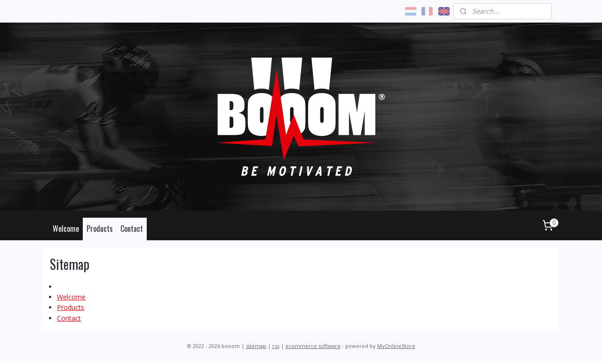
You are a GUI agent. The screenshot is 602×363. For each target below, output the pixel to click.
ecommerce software (313, 345)
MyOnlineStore (396, 345)
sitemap (256, 345)
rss (275, 345)
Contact (131, 228)
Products (100, 228)
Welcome (66, 228)
